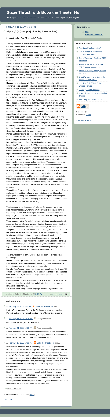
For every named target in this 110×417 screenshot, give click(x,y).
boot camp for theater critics (90, 99)
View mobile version (84, 120)
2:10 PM (38, 294)
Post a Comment (14, 389)
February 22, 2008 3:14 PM (20, 306)
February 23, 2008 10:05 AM (21, 319)
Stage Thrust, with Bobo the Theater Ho (43, 12)
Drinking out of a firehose (89, 90)
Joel (86, 32)
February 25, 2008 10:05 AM (21, 343)
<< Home (9, 399)
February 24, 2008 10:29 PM (21, 328)
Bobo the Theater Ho (44, 306)
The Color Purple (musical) (90, 48)
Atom (32, 395)
